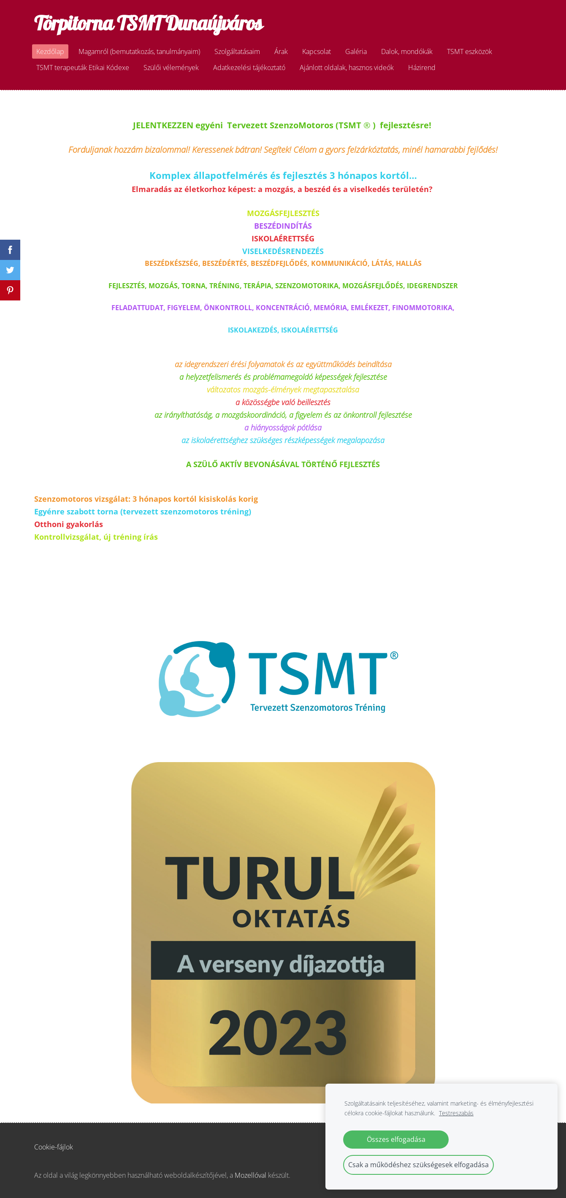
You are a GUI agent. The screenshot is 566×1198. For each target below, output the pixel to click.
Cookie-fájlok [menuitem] (53, 1147)
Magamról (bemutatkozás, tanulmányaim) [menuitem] (139, 51)
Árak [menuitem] (281, 51)
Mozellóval (250, 1175)
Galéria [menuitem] (356, 51)
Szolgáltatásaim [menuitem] (237, 51)
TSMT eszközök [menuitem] (469, 51)
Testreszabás (456, 1113)
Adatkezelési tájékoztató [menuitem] (249, 67)
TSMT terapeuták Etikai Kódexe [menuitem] (82, 67)
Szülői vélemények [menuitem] (171, 67)
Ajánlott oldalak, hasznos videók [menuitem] (347, 67)
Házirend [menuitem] (422, 67)
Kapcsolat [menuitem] (316, 51)
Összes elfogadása (396, 1139)
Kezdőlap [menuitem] (50, 51)
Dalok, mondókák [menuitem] (407, 51)
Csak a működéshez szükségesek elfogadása (418, 1164)
